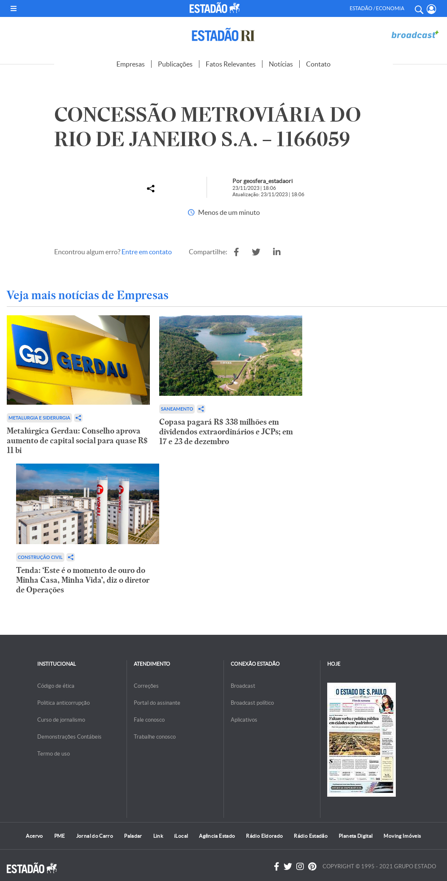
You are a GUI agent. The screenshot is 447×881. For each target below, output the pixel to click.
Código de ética (55, 686)
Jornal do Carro (94, 836)
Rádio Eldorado (264, 836)
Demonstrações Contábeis (69, 737)
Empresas (130, 64)
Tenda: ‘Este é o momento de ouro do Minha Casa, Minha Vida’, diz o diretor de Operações (82, 580)
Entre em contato (146, 252)
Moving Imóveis (402, 836)
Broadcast (243, 686)
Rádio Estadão (311, 836)
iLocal (181, 836)
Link (158, 836)
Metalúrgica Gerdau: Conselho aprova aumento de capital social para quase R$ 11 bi (77, 440)
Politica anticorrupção (63, 703)
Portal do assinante (157, 703)
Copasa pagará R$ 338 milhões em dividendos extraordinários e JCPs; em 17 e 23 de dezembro (226, 431)
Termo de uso (53, 753)
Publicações (175, 64)
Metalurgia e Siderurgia (39, 417)
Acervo (34, 836)
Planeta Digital (355, 836)
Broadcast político (252, 703)
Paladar (133, 836)
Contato (318, 64)
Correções (146, 686)
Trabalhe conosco (155, 737)
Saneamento (177, 408)
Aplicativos (244, 720)
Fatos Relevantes (231, 64)
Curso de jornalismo (61, 720)
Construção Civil (40, 557)
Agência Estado (217, 836)
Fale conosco (149, 720)
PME (59, 836)
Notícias (281, 64)
